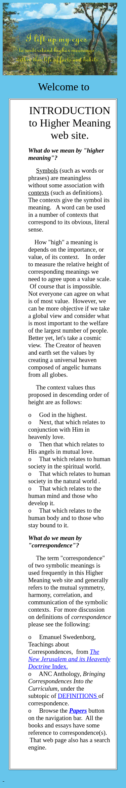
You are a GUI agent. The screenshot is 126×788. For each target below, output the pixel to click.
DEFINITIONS (78, 695)
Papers (78, 710)
